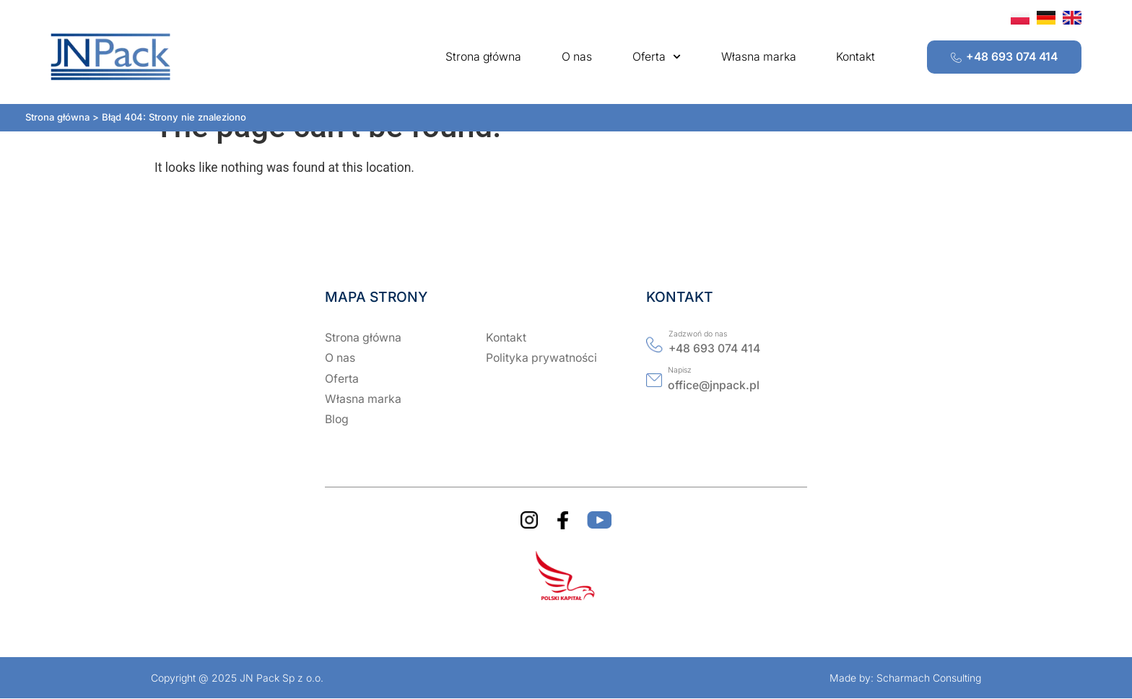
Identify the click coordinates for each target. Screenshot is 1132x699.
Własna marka (758, 57)
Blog (337, 420)
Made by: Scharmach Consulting (905, 678)
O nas (577, 57)
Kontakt (855, 57)
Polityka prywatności (541, 358)
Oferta (656, 56)
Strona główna (483, 57)
